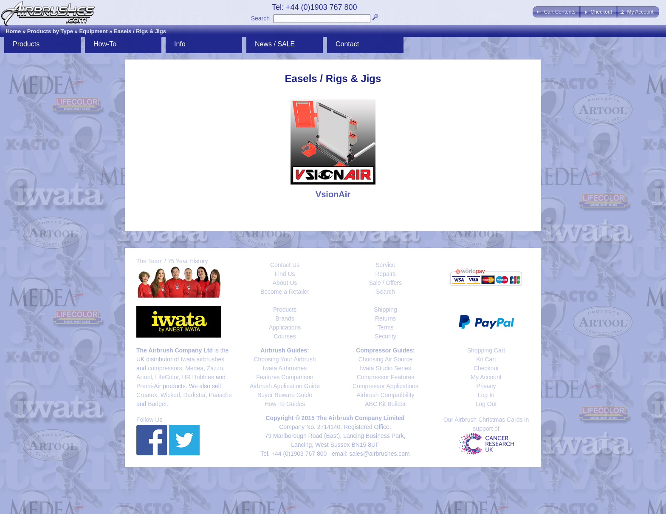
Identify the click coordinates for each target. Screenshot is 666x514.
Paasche (220, 395)
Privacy (486, 386)
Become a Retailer (284, 291)
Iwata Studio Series (385, 368)
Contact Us (284, 264)
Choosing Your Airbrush (285, 359)
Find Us (284, 273)
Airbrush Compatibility (385, 395)
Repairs (385, 273)
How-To (104, 44)
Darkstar (194, 395)
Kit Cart (486, 359)
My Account (486, 377)
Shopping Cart (486, 350)
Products (26, 44)
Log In (486, 395)
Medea (194, 368)
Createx (146, 395)
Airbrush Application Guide (285, 386)
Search (260, 18)
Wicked (170, 395)
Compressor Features (385, 377)
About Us (285, 282)
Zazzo (215, 368)
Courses (285, 336)
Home (13, 31)
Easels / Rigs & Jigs (140, 31)
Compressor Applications (385, 386)
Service (385, 264)
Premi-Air (148, 386)
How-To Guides (285, 403)
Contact (347, 44)
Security (385, 336)
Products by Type (50, 31)
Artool (144, 377)
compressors (165, 368)
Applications (285, 327)
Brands (284, 318)
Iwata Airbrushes (285, 368)
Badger (157, 403)
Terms (385, 327)
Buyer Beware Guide (284, 395)
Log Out (486, 403)
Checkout (486, 368)
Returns (385, 318)
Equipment (93, 31)
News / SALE (275, 44)
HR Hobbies (198, 377)
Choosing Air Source (385, 359)
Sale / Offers (385, 282)
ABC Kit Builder (385, 403)
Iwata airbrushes (202, 359)
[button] (557, 11)
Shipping (385, 309)
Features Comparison (284, 377)
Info (180, 44)
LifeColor (166, 377)
